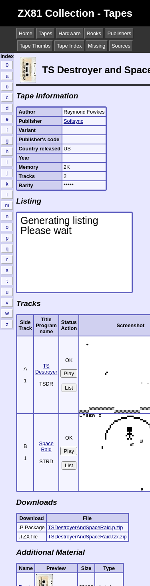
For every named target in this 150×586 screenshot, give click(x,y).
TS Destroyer (46, 369)
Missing (96, 46)
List (69, 388)
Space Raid (46, 446)
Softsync (73, 121)
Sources (121, 46)
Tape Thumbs (35, 46)
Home (25, 33)
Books (94, 33)
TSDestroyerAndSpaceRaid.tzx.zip (87, 537)
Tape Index (69, 46)
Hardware (69, 33)
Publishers (119, 33)
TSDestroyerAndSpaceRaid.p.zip (85, 527)
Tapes (45, 33)
